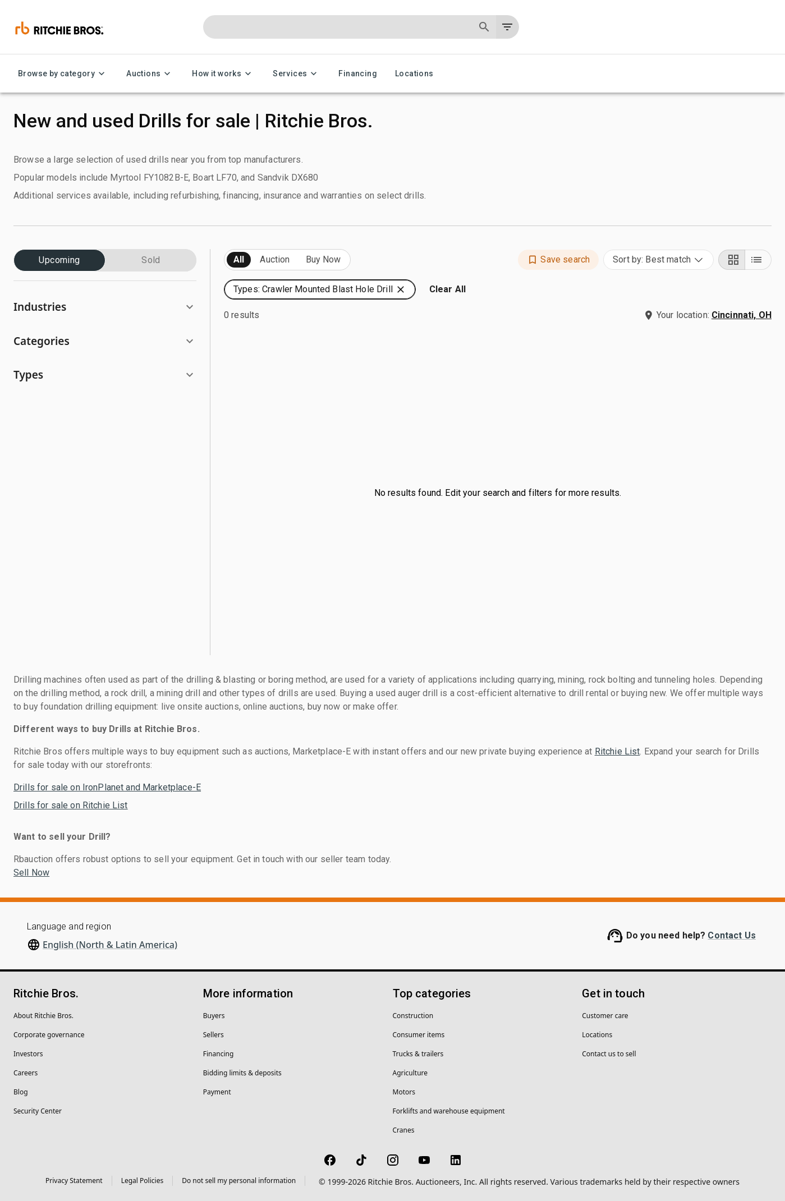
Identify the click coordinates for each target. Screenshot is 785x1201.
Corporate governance (48, 1034)
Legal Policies (142, 1180)
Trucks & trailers (418, 1054)
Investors (28, 1054)
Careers (25, 1073)
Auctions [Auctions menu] (150, 73)
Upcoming (59, 260)
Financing (358, 73)
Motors (404, 1092)
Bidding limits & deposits (242, 1073)
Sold (150, 260)
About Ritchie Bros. (43, 1015)
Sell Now (31, 872)
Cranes (404, 1130)
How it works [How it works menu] (223, 73)
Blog (20, 1092)
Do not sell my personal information (239, 1180)
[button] (104, 307)
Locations (414, 73)
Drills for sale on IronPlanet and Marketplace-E (107, 787)
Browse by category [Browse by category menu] (63, 73)
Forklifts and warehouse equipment (449, 1111)
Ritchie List (617, 751)
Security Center (37, 1111)
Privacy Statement (74, 1180)
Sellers (213, 1034)
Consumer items (419, 1034)
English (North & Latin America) (110, 944)
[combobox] (658, 260)
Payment (217, 1092)
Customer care (605, 1015)
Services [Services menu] (296, 73)
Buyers (214, 1015)
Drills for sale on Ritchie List (70, 805)
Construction (413, 1015)
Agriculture (410, 1073)
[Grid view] (731, 260)
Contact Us (732, 935)
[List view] (758, 260)
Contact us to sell (609, 1054)
